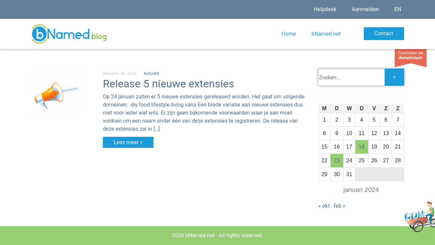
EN (397, 9)
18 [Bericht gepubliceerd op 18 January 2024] (362, 147)
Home (288, 34)
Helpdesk (325, 9)
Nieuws (152, 73)
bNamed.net (326, 34)
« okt (324, 206)
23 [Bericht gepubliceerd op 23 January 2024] (337, 160)
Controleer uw (410, 55)
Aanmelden (365, 9)
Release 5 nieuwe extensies (168, 83)
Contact (384, 33)
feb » (339, 206)
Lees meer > (128, 142)
